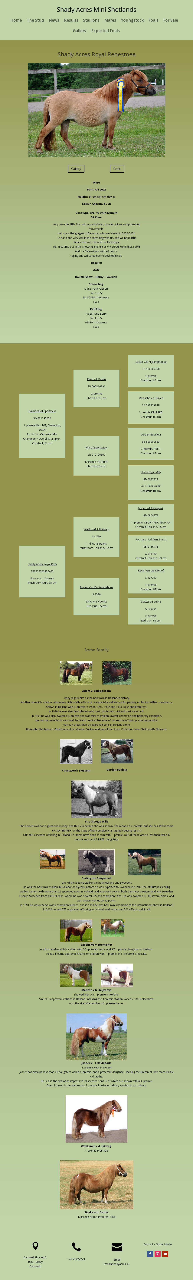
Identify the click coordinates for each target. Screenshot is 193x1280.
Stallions (91, 21)
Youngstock (132, 21)
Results (71, 21)
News (54, 21)
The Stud (35, 21)
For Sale (170, 21)
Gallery (79, 31)
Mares (110, 21)
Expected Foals (105, 31)
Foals (153, 21)
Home (16, 21)
